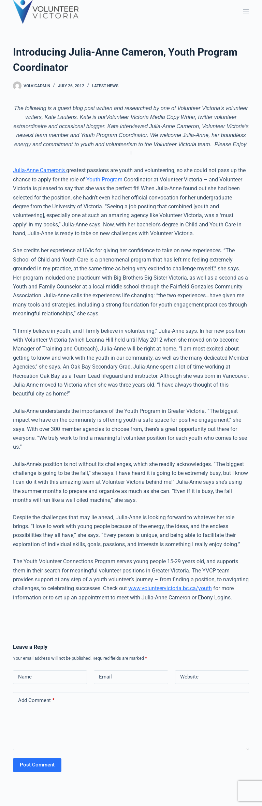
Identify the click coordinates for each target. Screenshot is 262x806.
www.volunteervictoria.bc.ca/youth (170, 588)
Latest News (105, 86)
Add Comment (36, 700)
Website (189, 677)
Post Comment (37, 765)
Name (25, 677)
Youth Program (105, 179)
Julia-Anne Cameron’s (39, 170)
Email (105, 677)
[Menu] (246, 12)
